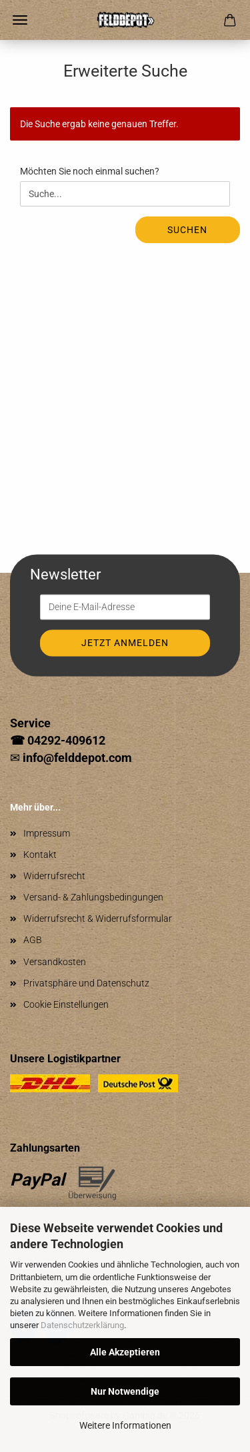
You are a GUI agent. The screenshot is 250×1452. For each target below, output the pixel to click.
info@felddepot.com (77, 758)
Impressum (46, 833)
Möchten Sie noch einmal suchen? (89, 171)
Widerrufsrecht (54, 876)
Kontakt (40, 854)
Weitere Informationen (125, 1425)
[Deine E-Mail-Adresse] (125, 607)
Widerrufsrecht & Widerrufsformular (97, 918)
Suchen (187, 229)
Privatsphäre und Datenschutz (86, 983)
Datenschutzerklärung (82, 1325)
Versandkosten (54, 961)
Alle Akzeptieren (125, 1352)
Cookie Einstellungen (66, 1004)
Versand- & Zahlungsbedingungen (93, 897)
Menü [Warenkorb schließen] (20, 20)
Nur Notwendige (125, 1391)
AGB (32, 939)
